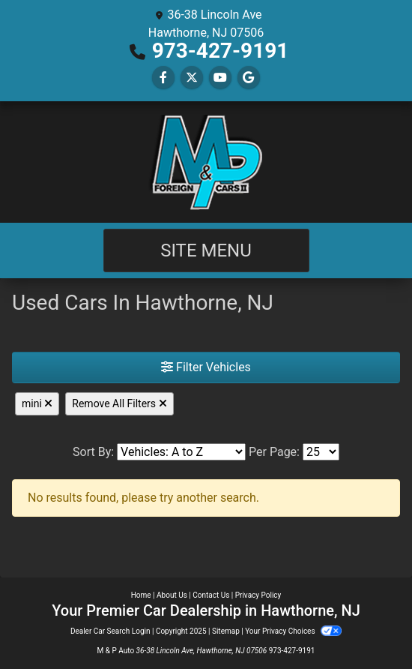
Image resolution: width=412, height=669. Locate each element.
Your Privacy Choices (293, 631)
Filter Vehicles (206, 367)
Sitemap (226, 631)
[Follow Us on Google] (248, 77)
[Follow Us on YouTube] (220, 77)
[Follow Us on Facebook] (163, 77)
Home (141, 595)
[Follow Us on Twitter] (192, 77)
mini (37, 404)
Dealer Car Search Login (110, 631)
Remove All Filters (119, 404)
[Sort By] (181, 451)
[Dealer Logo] (206, 162)
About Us (172, 595)
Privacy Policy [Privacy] (258, 595)
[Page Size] (321, 451)
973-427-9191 (220, 50)
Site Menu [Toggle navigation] (206, 250)
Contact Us (211, 595)
